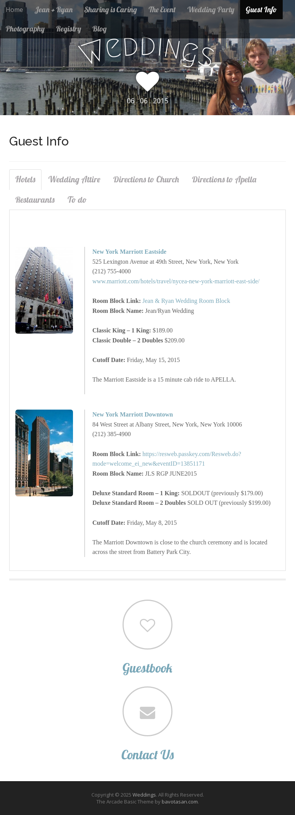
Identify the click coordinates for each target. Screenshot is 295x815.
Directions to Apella (224, 179)
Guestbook (147, 668)
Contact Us (147, 754)
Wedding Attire (74, 179)
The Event (162, 9)
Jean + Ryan (54, 9)
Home (14, 9)
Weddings (144, 794)
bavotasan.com (180, 801)
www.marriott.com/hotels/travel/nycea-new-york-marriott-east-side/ (176, 281)
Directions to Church (146, 179)
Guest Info (261, 9)
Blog (100, 28)
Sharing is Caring (110, 9)
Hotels (25, 179)
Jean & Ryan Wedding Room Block (186, 301)
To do (77, 199)
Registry (68, 28)
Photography (25, 28)
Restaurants (35, 199)
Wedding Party (210, 9)
